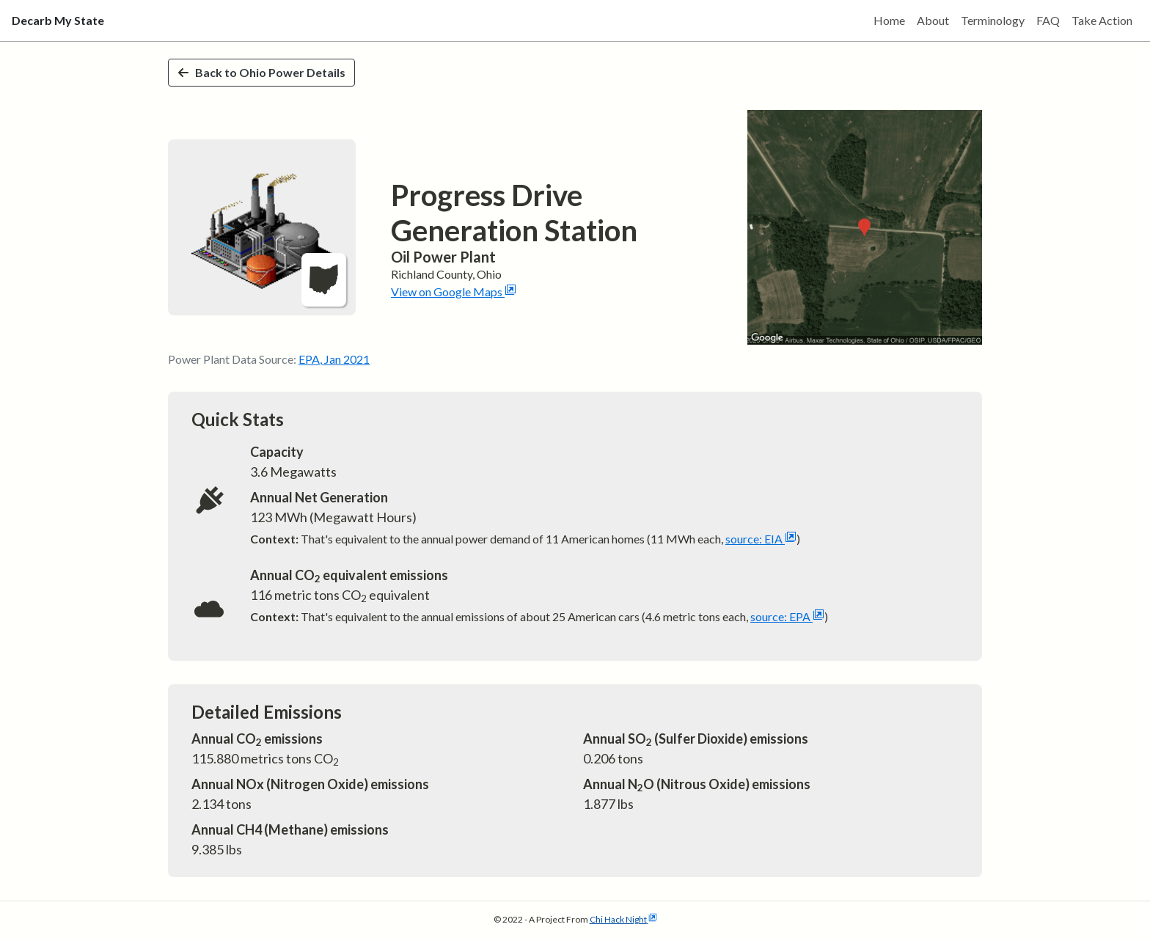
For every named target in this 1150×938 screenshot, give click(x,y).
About (933, 20)
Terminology (993, 20)
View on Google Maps (453, 291)
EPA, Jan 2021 (334, 359)
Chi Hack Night (623, 919)
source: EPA (787, 616)
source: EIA (760, 539)
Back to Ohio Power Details (261, 72)
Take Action (1102, 20)
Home (889, 20)
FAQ (1048, 20)
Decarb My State (58, 20)
